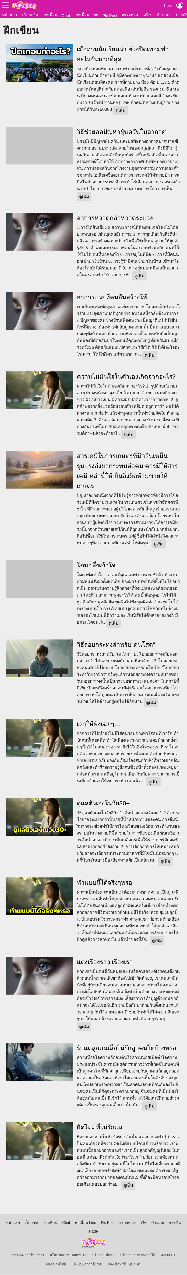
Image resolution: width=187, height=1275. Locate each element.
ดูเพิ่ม (120, 110)
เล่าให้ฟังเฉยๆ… (98, 724)
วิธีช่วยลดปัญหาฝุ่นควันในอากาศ (121, 132)
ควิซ (147, 15)
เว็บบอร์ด (30, 15)
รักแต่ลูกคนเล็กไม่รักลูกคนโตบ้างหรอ (126, 1048)
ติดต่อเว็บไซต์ (56, 1265)
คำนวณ (164, 15)
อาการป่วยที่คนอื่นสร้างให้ (112, 297)
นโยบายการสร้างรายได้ (137, 1256)
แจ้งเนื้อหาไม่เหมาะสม (124, 1265)
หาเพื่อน (50, 15)
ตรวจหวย (129, 15)
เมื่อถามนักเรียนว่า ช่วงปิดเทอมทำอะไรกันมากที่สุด (123, 54)
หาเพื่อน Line (86, 15)
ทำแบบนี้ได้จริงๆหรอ (104, 883)
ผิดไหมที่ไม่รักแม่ (100, 1127)
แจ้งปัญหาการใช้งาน (87, 1265)
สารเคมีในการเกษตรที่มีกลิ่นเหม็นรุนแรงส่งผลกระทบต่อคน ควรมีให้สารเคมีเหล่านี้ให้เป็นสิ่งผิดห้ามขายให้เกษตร (127, 471)
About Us (168, 1256)
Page (93, 1232)
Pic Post (109, 15)
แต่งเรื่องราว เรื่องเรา (105, 962)
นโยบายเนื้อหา (103, 1256)
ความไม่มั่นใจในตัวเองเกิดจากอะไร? (126, 377)
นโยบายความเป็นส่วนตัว (68, 1256)
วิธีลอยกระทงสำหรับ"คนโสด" (116, 645)
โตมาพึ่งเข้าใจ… (99, 565)
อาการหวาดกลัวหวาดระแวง (115, 218)
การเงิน (175, 1223)
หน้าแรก (9, 15)
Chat (66, 15)
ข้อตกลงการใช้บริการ (28, 1256)
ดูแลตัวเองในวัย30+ (103, 803)
